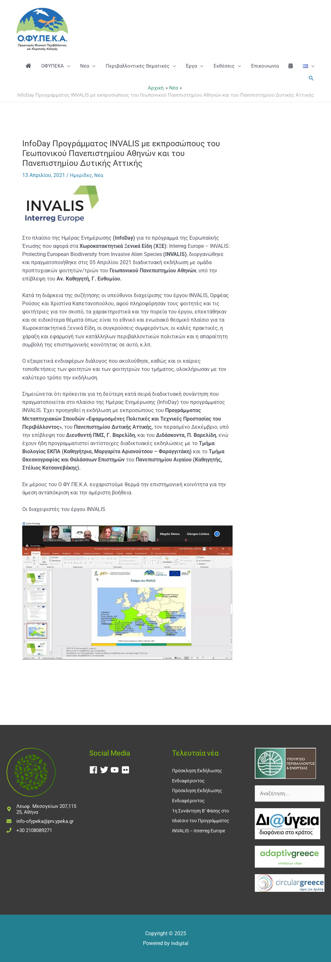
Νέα (100, 198)
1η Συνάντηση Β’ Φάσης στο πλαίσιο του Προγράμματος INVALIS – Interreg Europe (203, 819)
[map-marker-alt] (41, 809)
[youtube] (116, 769)
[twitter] (105, 769)
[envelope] (40, 821)
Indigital (179, 943)
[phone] (29, 830)
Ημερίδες (81, 198)
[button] (310, 94)
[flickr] (126, 769)
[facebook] (94, 769)
